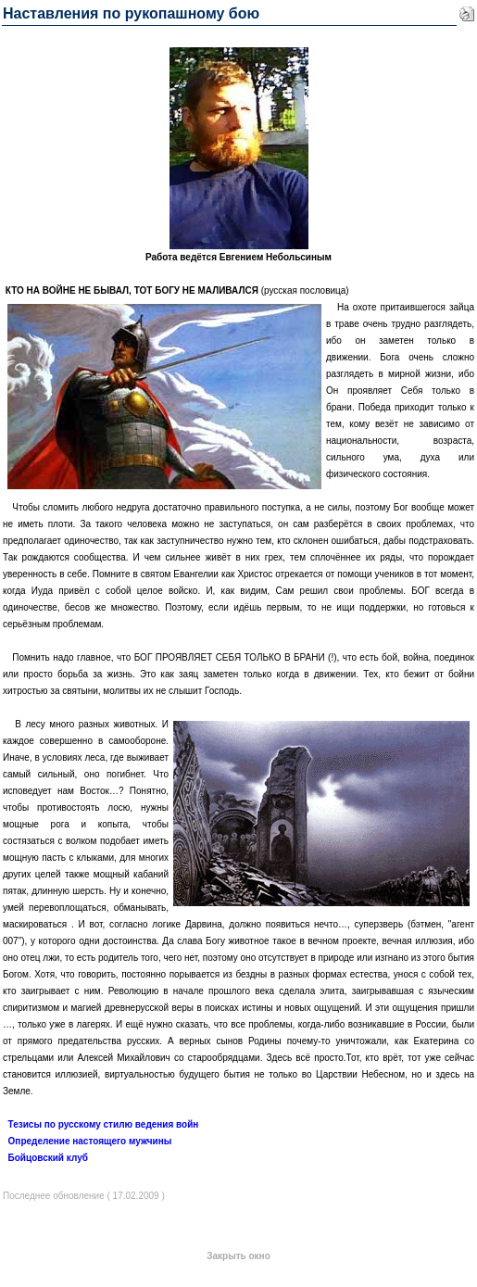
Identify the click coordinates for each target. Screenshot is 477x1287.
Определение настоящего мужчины (90, 1141)
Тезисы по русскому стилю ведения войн (103, 1124)
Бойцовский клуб (48, 1158)
